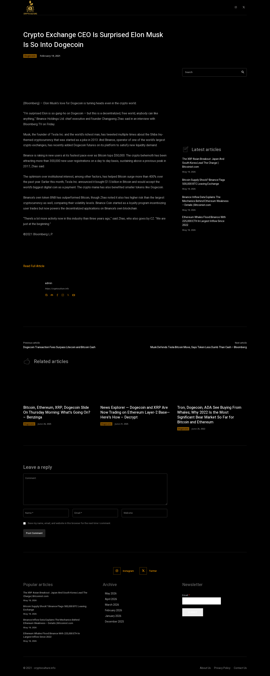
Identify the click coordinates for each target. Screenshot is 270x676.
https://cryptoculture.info (57, 288)
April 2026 (111, 599)
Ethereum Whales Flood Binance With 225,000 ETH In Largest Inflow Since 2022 (204, 221)
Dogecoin (30, 56)
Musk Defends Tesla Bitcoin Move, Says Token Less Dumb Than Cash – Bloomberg (198, 347)
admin (48, 283)
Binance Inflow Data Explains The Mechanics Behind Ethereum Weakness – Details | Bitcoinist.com (205, 201)
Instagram (128, 571)
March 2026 (112, 604)
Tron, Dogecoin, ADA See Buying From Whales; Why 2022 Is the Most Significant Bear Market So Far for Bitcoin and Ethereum (209, 415)
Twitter (153, 571)
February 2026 (113, 610)
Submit (192, 612)
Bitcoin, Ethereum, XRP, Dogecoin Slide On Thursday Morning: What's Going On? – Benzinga (56, 412)
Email (186, 595)
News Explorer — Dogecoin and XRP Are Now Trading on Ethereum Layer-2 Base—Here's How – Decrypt (135, 412)
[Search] (243, 72)
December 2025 (114, 621)
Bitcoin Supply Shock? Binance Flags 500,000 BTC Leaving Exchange (203, 182)
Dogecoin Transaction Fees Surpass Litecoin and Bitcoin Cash (59, 347)
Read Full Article (33, 266)
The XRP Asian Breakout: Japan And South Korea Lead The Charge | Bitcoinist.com (203, 163)
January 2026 (113, 615)
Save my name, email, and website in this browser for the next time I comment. (69, 523)
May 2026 (111, 593)
